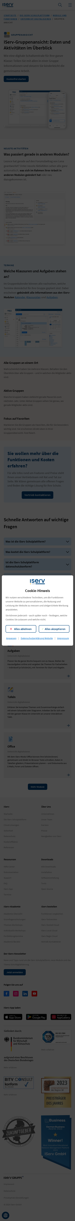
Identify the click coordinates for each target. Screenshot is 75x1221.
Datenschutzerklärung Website (37, 638)
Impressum (63, 638)
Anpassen (11, 638)
